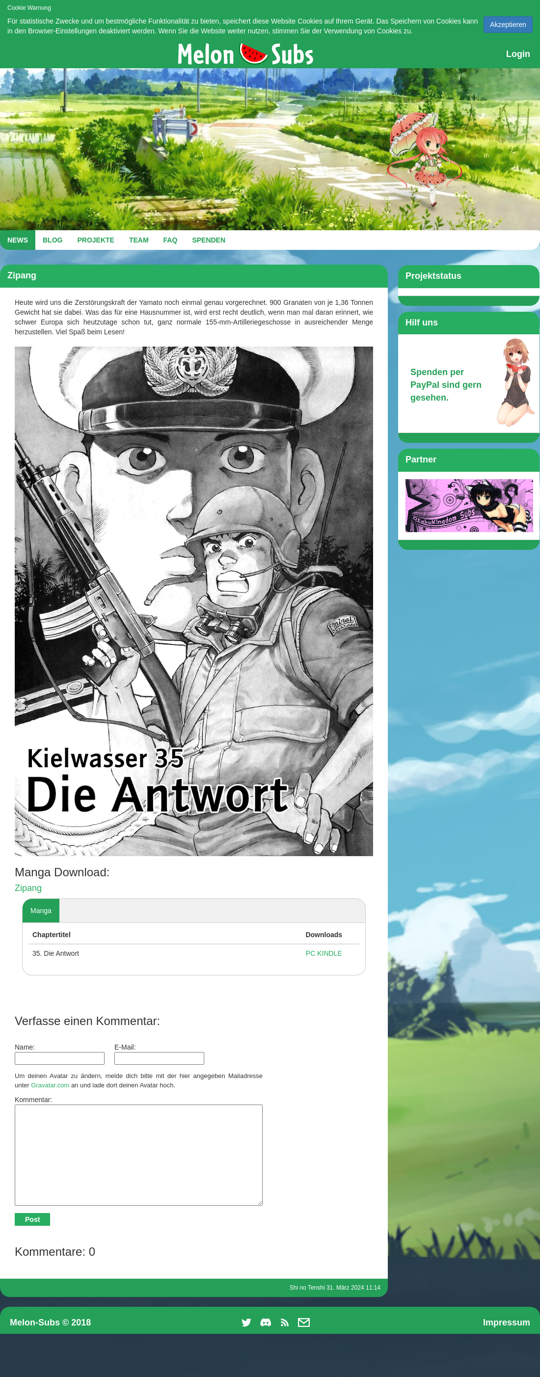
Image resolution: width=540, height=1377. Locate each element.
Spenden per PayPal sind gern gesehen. (446, 384)
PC (310, 953)
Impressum (506, 1322)
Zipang (28, 888)
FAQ (170, 240)
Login (518, 54)
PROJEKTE (95, 240)
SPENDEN (208, 240)
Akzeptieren (508, 24)
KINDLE (329, 953)
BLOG (52, 240)
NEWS (17, 240)
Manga (41, 911)
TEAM (139, 240)
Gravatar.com (50, 1085)
